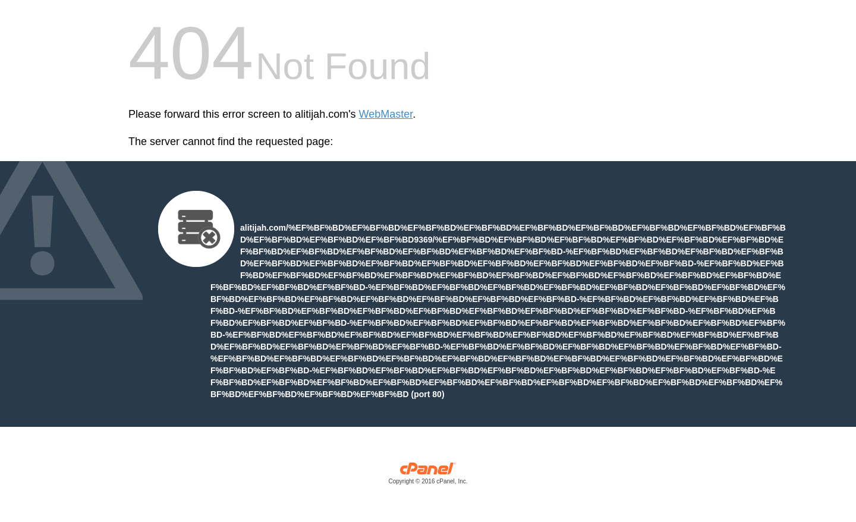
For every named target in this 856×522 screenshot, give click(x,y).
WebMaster (386, 114)
